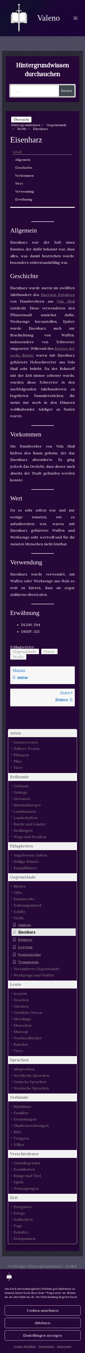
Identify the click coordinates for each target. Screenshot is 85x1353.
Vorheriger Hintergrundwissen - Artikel (42, 1266)
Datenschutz (46, 1346)
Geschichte (23, 168)
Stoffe (18, 657)
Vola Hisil (66, 301)
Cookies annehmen (42, 1310)
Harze (49, 651)
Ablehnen (42, 1323)
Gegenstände (24, 651)
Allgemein (22, 160)
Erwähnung (23, 199)
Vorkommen (24, 176)
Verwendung (24, 191)
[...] (35, 90)
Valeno (48, 17)
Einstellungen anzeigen (42, 1335)
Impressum (64, 1346)
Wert (19, 183)
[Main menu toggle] (75, 18)
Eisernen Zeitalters (58, 294)
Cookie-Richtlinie (25, 1346)
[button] (42, 733)
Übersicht (21, 119)
